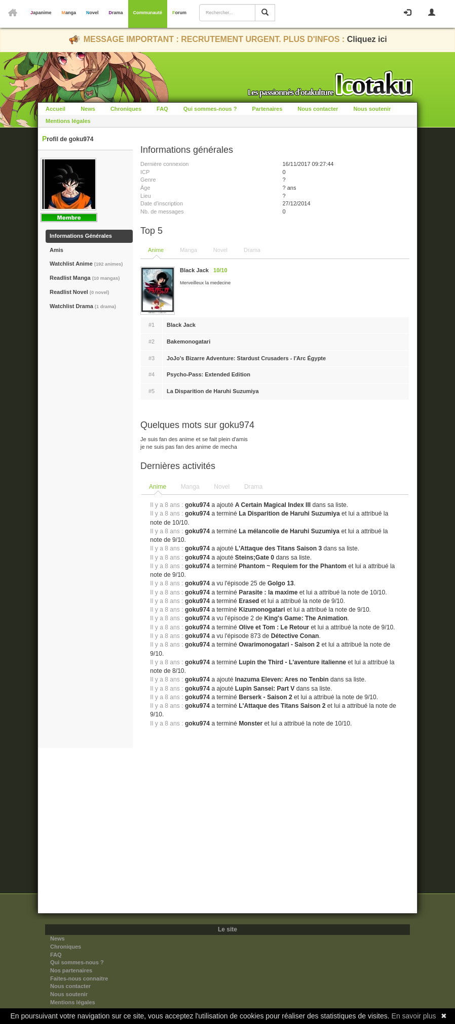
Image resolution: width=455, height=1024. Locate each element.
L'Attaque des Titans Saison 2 (282, 705)
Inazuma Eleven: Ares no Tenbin (282, 679)
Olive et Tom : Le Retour (274, 627)
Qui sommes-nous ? (210, 109)
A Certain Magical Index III (273, 504)
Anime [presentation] (157, 486)
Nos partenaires (71, 970)
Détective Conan (295, 635)
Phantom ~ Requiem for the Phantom (293, 566)
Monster (250, 723)
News (88, 109)
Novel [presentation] (222, 486)
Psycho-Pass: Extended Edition (208, 374)
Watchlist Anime (86, 264)
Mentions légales (68, 121)
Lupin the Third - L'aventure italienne (292, 662)
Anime (156, 250)
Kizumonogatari (262, 609)
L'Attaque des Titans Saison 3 (278, 548)
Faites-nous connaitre (79, 978)
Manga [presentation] (190, 486)
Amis (56, 250)
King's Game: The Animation (305, 618)
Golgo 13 (281, 583)
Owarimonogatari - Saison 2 (279, 644)
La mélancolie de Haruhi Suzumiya (289, 531)
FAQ (162, 109)
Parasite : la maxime (268, 592)
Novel (92, 12)
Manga (69, 12)
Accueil (55, 109)
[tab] (158, 487)
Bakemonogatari (188, 341)
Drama (116, 12)
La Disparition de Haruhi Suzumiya (213, 391)
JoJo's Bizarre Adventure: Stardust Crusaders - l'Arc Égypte (246, 358)
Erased (249, 601)
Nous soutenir (372, 109)
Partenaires (267, 109)
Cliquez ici (367, 39)
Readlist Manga (85, 278)
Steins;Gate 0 (254, 557)
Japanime (41, 12)
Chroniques (125, 109)
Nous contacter (317, 109)
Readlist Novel (79, 292)
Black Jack (181, 325)
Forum (179, 12)
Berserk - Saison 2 (265, 697)
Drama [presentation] (253, 486)
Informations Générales (81, 236)
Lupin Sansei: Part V (265, 688)
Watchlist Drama (83, 306)
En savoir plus (414, 1016)
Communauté (148, 12)
